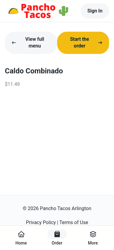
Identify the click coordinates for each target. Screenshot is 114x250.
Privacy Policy (41, 222)
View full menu (28, 42)
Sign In (94, 11)
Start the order (86, 42)
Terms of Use (73, 222)
